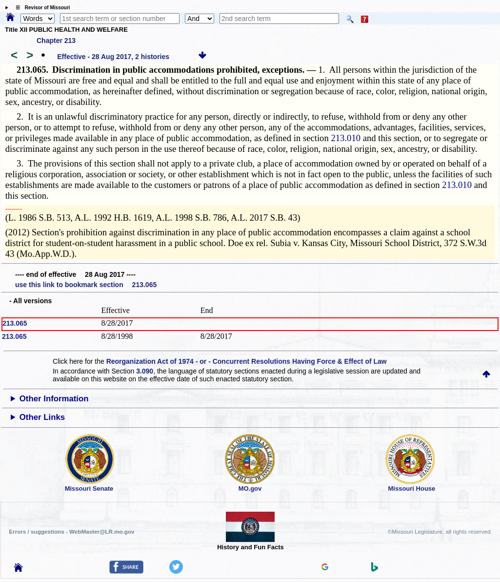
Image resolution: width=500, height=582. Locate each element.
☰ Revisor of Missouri (40, 7)
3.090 (144, 371)
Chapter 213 (56, 40)
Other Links (42, 417)
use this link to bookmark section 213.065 (86, 285)
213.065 (14, 323)
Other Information (54, 398)
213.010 (345, 138)
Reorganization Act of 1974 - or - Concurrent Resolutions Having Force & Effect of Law (246, 361)
